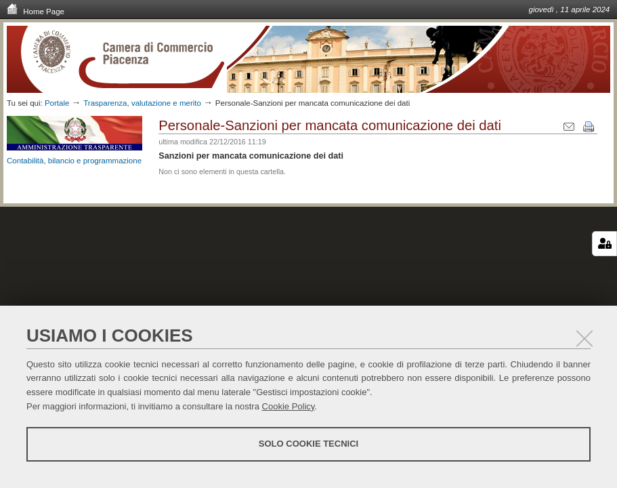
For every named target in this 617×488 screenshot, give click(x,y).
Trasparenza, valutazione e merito (142, 103)
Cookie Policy (288, 406)
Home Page (35, 11)
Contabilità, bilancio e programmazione (74, 161)
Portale (57, 103)
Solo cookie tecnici (308, 444)
